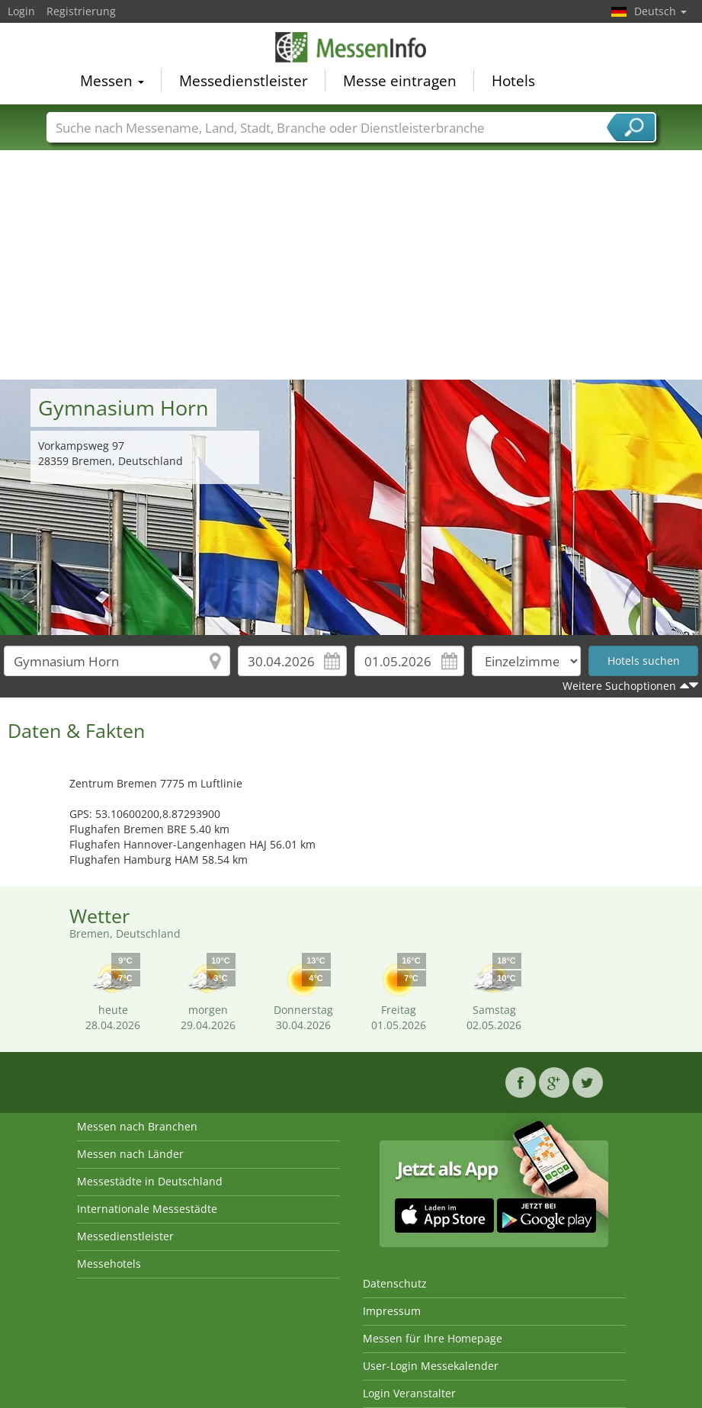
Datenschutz (395, 1283)
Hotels (513, 81)
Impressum (392, 1311)
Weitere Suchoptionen (619, 685)
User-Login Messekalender (430, 1365)
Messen (112, 81)
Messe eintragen (400, 81)
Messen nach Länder (130, 1154)
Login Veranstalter (409, 1393)
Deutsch (660, 11)
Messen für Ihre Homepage (432, 1338)
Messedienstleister (243, 81)
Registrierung (81, 11)
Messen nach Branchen (137, 1126)
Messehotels (109, 1263)
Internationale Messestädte (147, 1208)
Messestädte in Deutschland (150, 1181)
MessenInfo (351, 47)
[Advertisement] (351, 265)
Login (21, 11)
